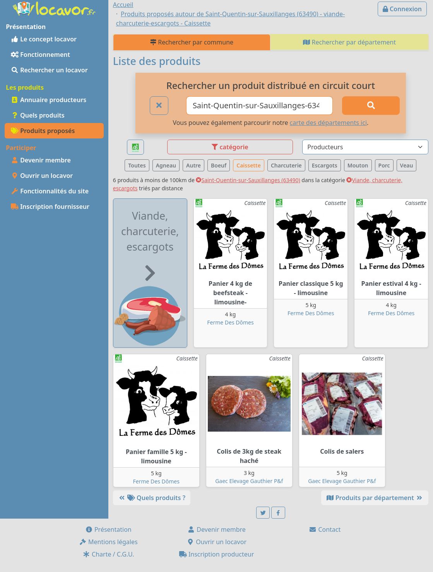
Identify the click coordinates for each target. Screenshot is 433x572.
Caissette (248, 165)
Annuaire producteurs (48, 100)
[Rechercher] (371, 105)
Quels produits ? (151, 497)
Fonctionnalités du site (50, 191)
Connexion (402, 9)
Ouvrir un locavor (42, 175)
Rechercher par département (349, 42)
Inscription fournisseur (50, 206)
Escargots (324, 165)
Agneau (166, 165)
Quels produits (38, 115)
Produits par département (374, 497)
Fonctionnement (40, 54)
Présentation (108, 529)
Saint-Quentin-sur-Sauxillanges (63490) (248, 180)
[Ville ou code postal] (259, 105)
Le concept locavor (44, 39)
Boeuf (218, 165)
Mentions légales (108, 542)
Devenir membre (41, 160)
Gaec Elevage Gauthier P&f (249, 481)
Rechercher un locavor (49, 70)
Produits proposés (43, 130)
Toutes (136, 165)
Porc (384, 165)
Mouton (357, 165)
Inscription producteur (216, 554)
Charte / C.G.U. (108, 554)
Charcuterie (286, 165)
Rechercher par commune (191, 42)
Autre (193, 165)
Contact (325, 529)
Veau (406, 165)
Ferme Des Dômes (230, 322)
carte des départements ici (328, 122)
